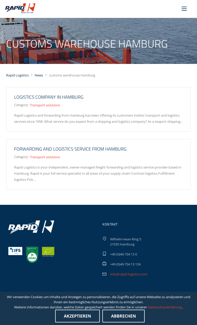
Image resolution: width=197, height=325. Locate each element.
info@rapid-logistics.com (128, 274)
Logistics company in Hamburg (48, 97)
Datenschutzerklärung (165, 307)
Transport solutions (45, 105)
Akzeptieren (77, 316)
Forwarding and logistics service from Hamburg (70, 148)
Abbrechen (123, 316)
